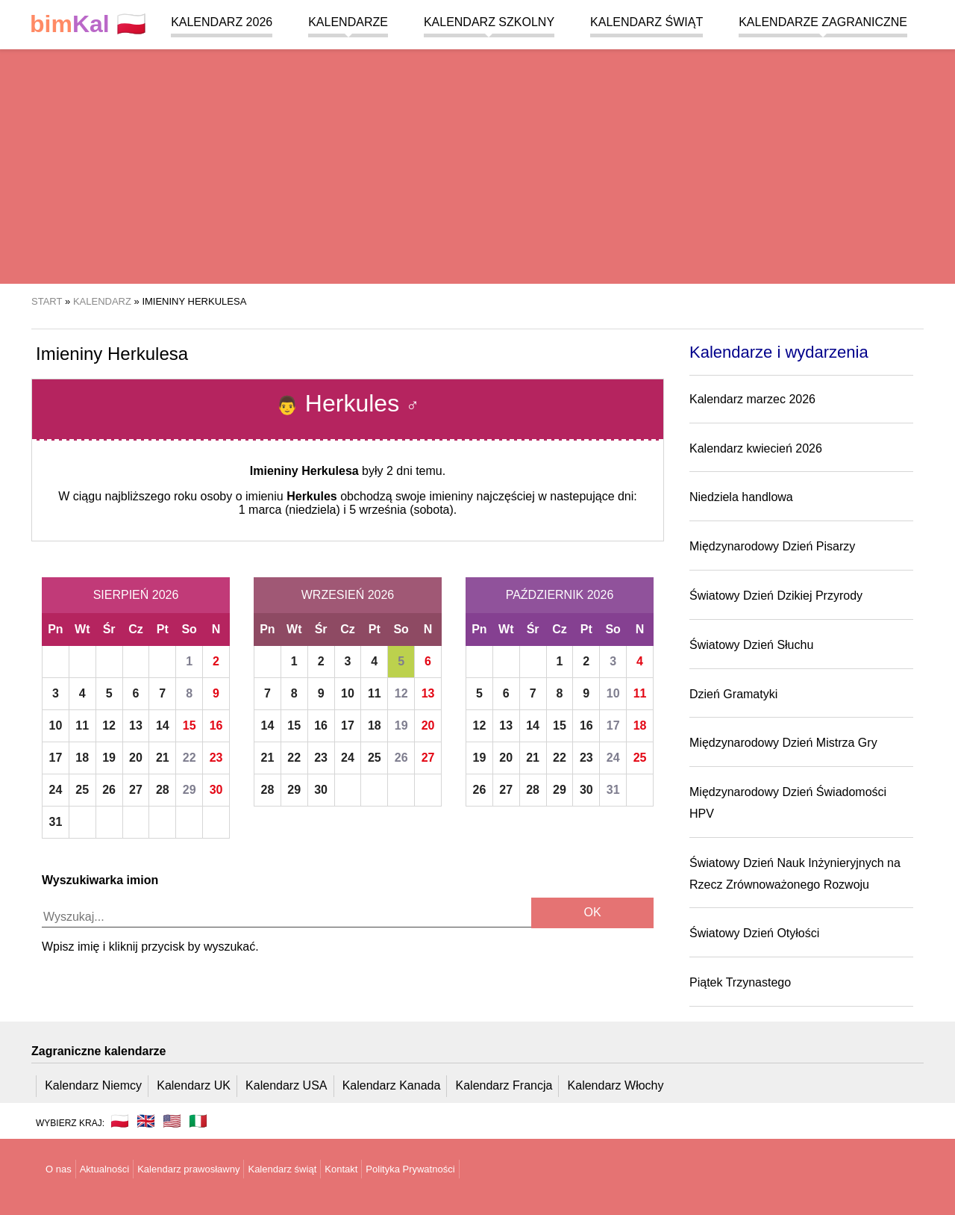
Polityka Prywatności (410, 1169)
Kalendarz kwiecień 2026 (755, 448)
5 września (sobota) (401, 509)
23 (216, 757)
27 (136, 789)
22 (189, 757)
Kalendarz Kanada (391, 1085)
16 (216, 725)
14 (162, 725)
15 (189, 725)
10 (56, 725)
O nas (59, 1169)
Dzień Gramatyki (733, 694)
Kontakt (341, 1169)
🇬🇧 (146, 1121)
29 (189, 789)
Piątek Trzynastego (740, 982)
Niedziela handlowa (741, 497)
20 (136, 757)
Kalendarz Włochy (616, 1085)
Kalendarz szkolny (489, 22)
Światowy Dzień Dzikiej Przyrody (775, 595)
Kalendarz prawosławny (188, 1169)
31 (56, 821)
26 (109, 789)
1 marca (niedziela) (289, 509)
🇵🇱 (88, 24)
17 (56, 757)
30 (216, 789)
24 (56, 789)
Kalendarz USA (286, 1085)
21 (162, 757)
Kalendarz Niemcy (93, 1085)
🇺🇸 (172, 1121)
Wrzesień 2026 (347, 594)
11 (82, 725)
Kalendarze (348, 22)
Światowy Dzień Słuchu (751, 644)
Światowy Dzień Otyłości (754, 933)
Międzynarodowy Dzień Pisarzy (772, 546)
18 (82, 757)
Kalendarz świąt (646, 22)
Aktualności (104, 1169)
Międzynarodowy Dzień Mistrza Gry (783, 742)
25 (82, 789)
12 (109, 725)
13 (136, 725)
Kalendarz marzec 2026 (752, 399)
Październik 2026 (560, 594)
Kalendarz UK (194, 1085)
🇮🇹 (198, 1121)
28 (162, 789)
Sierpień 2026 (136, 594)
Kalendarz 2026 (221, 22)
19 (109, 757)
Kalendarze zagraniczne (823, 22)
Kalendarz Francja (504, 1085)
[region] (477, 164)
